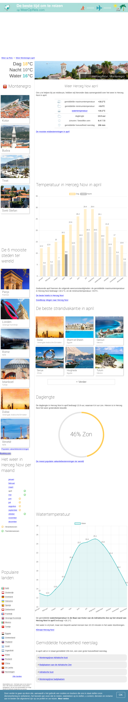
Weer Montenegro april (25, 58)
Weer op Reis (7, 58)
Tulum (100, 370)
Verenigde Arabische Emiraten (14, 415)
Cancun (100, 340)
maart (10, 487)
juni (9, 499)
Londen (6, 322)
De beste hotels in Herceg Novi (50, 295)
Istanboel (7, 382)
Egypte (8, 633)
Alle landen (17, 676)
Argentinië (9, 650)
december (12, 522)
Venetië (6, 441)
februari (11, 483)
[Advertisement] (64, 35)
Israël (7, 646)
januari (11, 479)
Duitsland (9, 597)
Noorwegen (10, 672)
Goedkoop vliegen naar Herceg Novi (52, 300)
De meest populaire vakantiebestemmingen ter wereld (60, 461)
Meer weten (63, 698)
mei (9, 495)
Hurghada (72, 370)
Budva (6, 150)
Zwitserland (10, 609)
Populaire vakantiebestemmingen (15, 449)
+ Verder (81, 381)
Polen (7, 655)
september (12, 510)
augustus (12, 506)
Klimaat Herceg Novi (45, 630)
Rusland (8, 659)
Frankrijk (5, 295)
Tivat (5, 180)
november (12, 518)
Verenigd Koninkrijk (10, 325)
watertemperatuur (80, 111)
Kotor (5, 120)
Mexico (8, 622)
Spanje (8, 605)
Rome (6, 352)
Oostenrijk (9, 592)
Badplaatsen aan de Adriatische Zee (55, 665)
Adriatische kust (46, 672)
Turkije (4, 385)
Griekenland (10, 637)
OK (121, 694)
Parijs (5, 292)
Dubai (40, 340)
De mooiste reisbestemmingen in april (52, 131)
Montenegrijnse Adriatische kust (53, 657)
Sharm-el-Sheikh (75, 340)
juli (9, 502)
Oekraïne (9, 601)
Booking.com (5, 453)
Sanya (40, 370)
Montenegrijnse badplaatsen (52, 679)
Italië (4, 355)
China (7, 663)
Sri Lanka (9, 667)
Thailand (8, 642)
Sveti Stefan (9, 210)
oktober (11, 514)
